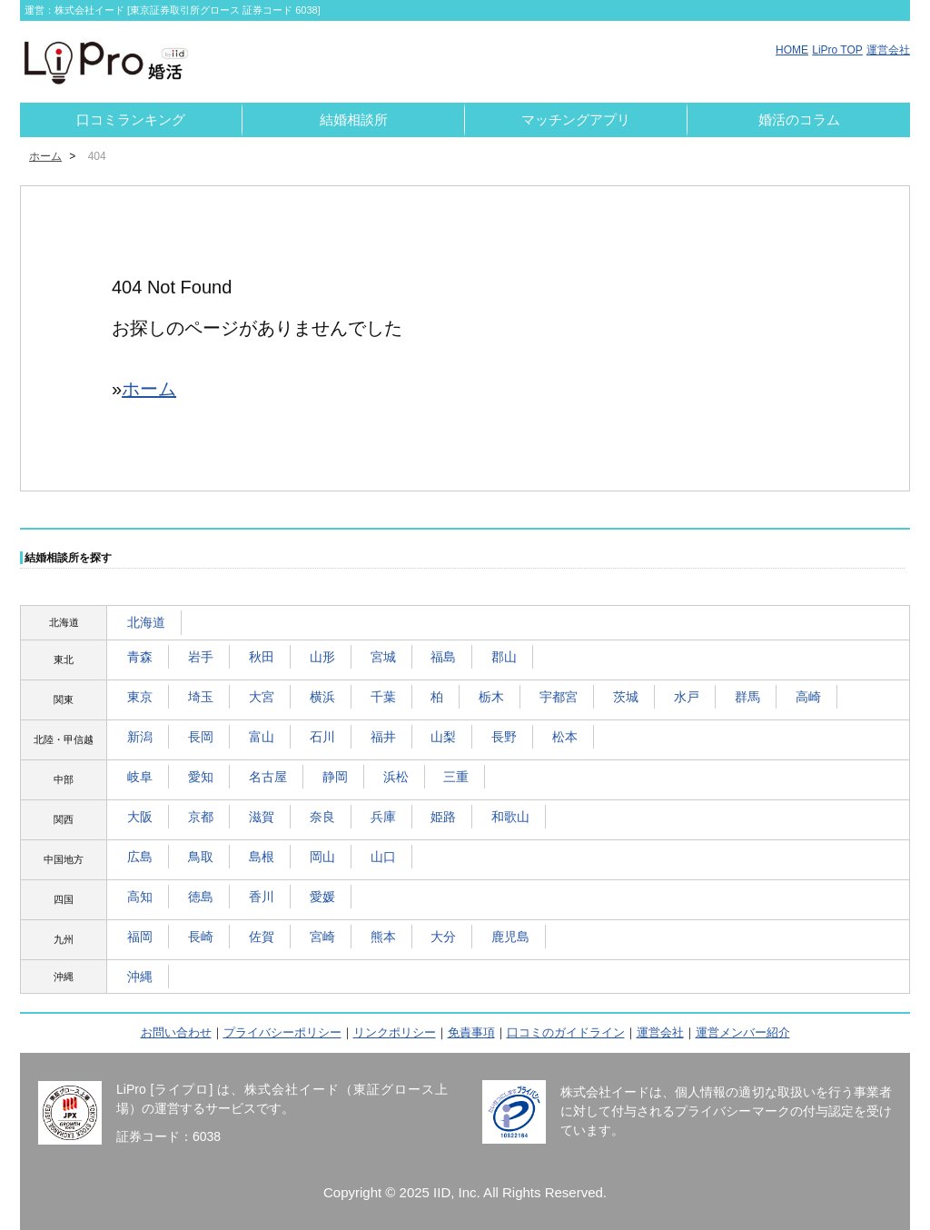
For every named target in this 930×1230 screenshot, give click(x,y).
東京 (140, 696)
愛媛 (322, 896)
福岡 (140, 936)
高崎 (808, 696)
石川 (322, 736)
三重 (456, 776)
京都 (200, 816)
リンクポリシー (394, 1032)
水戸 (686, 696)
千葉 (383, 696)
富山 (261, 736)
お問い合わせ (176, 1032)
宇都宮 (558, 696)
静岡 (335, 776)
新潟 (140, 736)
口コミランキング (130, 119)
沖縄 (140, 976)
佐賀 (261, 936)
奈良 (322, 816)
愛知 (200, 776)
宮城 (383, 657)
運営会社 (888, 50)
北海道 (146, 622)
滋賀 (261, 816)
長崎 (200, 936)
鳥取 (200, 856)
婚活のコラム (799, 119)
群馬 (747, 696)
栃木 (491, 696)
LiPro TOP (837, 50)
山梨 (443, 736)
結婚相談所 (354, 119)
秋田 (261, 657)
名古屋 (268, 776)
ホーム (45, 156)
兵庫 (383, 816)
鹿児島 (510, 936)
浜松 (396, 776)
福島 (443, 657)
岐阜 (140, 776)
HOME (792, 50)
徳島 (200, 896)
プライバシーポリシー (282, 1032)
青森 (140, 657)
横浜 (322, 696)
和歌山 (510, 816)
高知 (140, 896)
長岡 (200, 736)
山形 (322, 657)
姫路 (443, 816)
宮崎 (322, 936)
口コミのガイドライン (566, 1032)
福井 (383, 736)
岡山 (322, 856)
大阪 (140, 816)
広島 (140, 856)
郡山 (504, 657)
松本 (565, 736)
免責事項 (471, 1032)
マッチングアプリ (575, 119)
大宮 (261, 696)
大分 (443, 936)
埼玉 (200, 696)
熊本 (383, 936)
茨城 (625, 696)
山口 (383, 856)
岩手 (200, 657)
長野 (504, 736)
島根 (261, 856)
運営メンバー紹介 (743, 1032)
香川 (261, 896)
